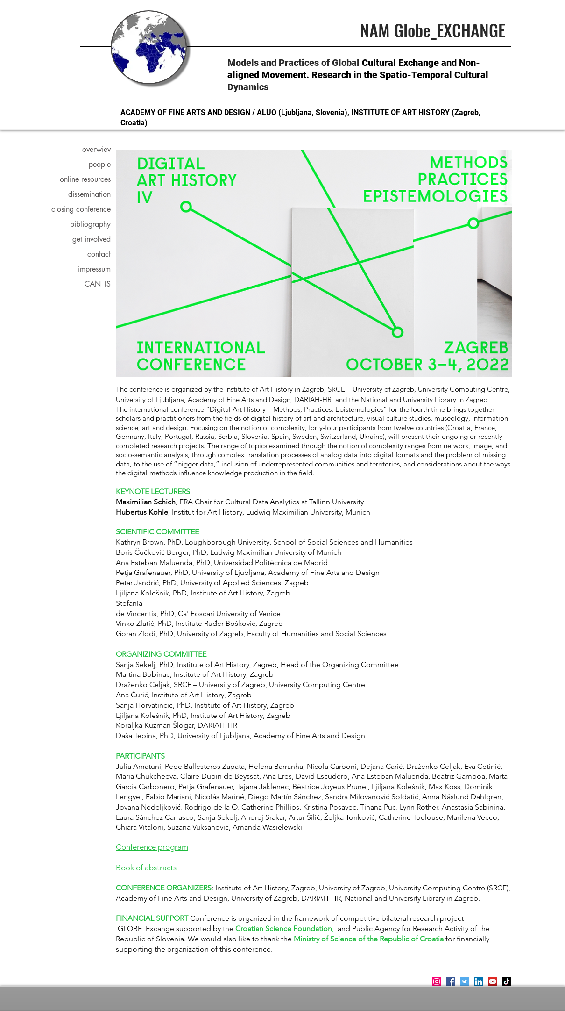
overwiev (96, 149)
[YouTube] (492, 981)
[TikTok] (506, 981)
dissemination (89, 194)
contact (99, 254)
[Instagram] (436, 981)
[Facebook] (450, 981)
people (100, 164)
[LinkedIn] (478, 981)
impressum (94, 269)
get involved (91, 239)
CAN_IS (98, 284)
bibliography (90, 224)
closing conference (84, 209)
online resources (85, 179)
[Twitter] (464, 981)
